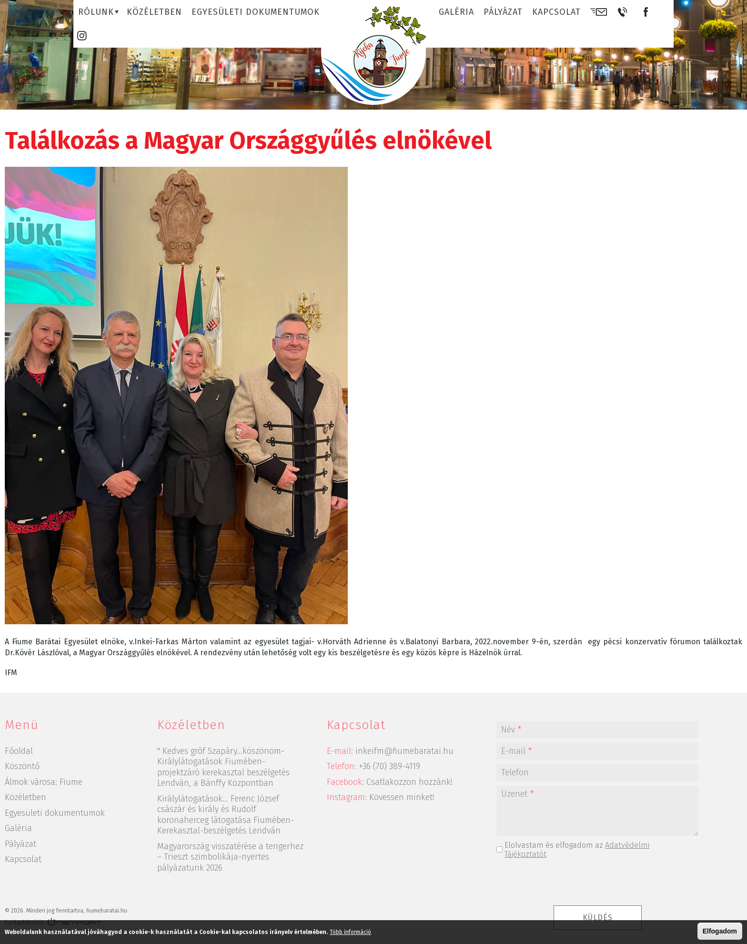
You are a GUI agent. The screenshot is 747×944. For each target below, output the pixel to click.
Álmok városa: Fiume (43, 782)
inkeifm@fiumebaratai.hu (404, 751)
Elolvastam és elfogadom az (577, 850)
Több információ (350, 932)
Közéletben (154, 12)
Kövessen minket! (401, 797)
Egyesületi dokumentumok (256, 12)
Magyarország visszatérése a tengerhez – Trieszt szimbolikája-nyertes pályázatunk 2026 (230, 857)
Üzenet (517, 794)
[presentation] (597, 882)
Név (511, 729)
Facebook (646, 12)
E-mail (598, 12)
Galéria (456, 12)
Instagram (82, 36)
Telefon (515, 772)
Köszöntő (22, 766)
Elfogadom (720, 931)
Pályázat (503, 12)
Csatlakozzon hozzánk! (409, 782)
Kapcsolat (556, 12)
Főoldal (19, 751)
